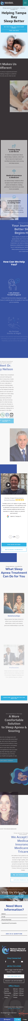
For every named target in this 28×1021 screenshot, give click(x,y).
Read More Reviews (14, 544)
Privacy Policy (16, 1008)
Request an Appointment (14, 980)
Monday (6, 989)
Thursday (7, 995)
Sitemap (10, 1008)
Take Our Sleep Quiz (14, 976)
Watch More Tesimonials (14, 549)
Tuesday (6, 991)
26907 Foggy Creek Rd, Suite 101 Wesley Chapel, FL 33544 (14, 971)
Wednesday (7, 993)
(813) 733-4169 (14, 966)
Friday (6, 997)
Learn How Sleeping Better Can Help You (14, 698)
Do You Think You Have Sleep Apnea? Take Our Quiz (14, 28)
